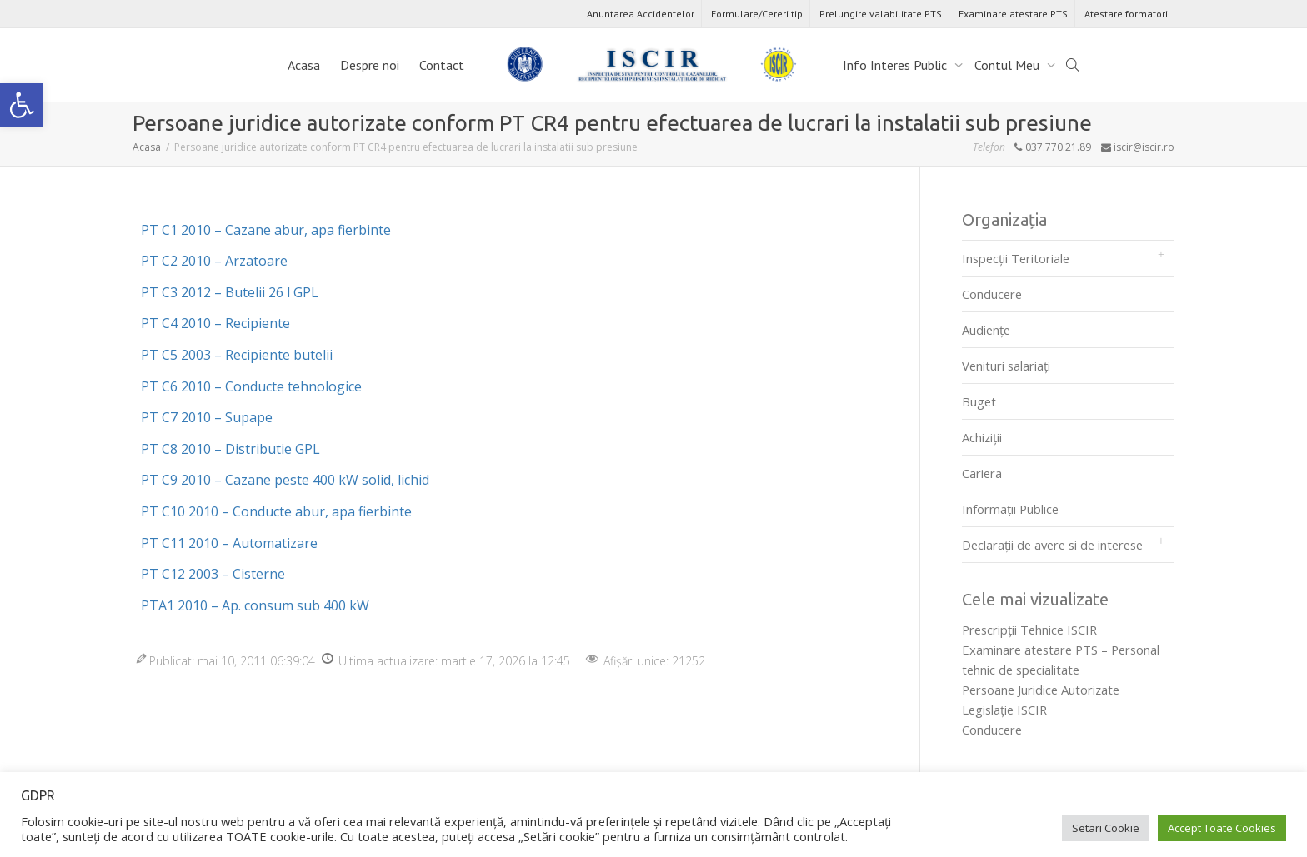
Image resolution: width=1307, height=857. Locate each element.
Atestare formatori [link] (1126, 13)
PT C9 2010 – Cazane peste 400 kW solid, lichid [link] (285, 480)
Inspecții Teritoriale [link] (1015, 258)
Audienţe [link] (986, 329)
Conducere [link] (992, 294)
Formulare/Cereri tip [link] (757, 13)
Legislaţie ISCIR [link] (1004, 709)
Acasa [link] (304, 65)
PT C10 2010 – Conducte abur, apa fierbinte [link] (276, 511)
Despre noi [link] (369, 65)
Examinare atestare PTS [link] (1013, 13)
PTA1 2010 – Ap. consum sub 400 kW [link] (255, 605)
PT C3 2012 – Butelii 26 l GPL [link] (229, 292)
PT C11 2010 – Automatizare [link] (229, 543)
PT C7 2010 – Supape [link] (207, 417)
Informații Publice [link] (1010, 509)
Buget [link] (979, 401)
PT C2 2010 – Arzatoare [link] (214, 261)
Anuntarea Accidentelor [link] (640, 13)
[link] (21, 105)
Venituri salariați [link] (1006, 365)
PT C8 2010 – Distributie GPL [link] (230, 449)
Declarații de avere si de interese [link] (1052, 544)
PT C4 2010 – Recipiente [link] (215, 323)
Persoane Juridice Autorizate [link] (1040, 689)
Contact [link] (441, 65)
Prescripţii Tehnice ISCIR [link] (1029, 629)
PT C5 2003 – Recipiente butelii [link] (237, 355)
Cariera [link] (982, 473)
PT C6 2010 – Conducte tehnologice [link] (251, 386)
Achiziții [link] (982, 437)
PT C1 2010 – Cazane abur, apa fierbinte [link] (266, 230)
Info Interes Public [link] (896, 65)
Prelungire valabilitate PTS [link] (880, 13)
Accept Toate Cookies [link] (1222, 827)
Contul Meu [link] (1008, 65)
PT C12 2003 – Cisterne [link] (213, 574)
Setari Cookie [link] (1105, 827)
